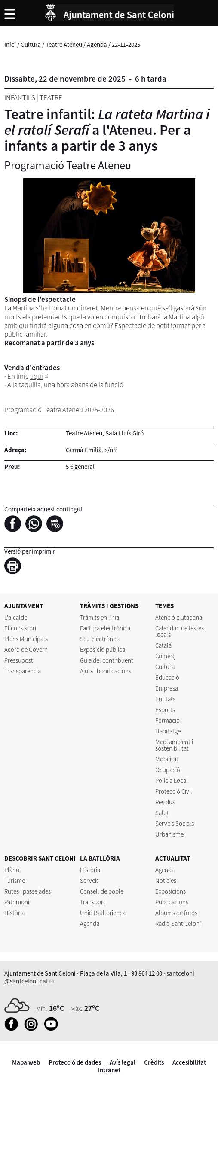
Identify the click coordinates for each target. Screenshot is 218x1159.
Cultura (31, 44)
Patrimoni (16, 902)
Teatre (51, 97)
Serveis (89, 880)
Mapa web (26, 1062)
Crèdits (154, 1062)
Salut (162, 813)
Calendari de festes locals (179, 631)
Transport (92, 902)
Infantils (19, 97)
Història (14, 913)
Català (163, 645)
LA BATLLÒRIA (100, 858)
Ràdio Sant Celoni (178, 923)
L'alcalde (15, 617)
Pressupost (18, 660)
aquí (36, 376)
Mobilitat (166, 759)
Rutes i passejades (27, 891)
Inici (10, 44)
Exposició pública (102, 649)
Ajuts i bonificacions (105, 671)
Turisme (14, 880)
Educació (167, 677)
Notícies (165, 880)
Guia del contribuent (106, 660)
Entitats (165, 699)
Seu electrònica (100, 639)
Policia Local (171, 780)
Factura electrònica (105, 628)
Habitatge (168, 731)
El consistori (20, 628)
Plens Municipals (26, 639)
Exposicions (170, 891)
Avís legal (122, 1062)
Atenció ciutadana (178, 617)
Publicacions (171, 902)
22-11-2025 (126, 44)
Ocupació (167, 770)
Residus (165, 802)
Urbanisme (169, 834)
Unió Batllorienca (103, 913)
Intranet (109, 1070)
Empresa (166, 688)
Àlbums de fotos (176, 913)
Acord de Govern (26, 649)
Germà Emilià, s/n (89, 450)
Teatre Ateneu (64, 44)
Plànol (12, 870)
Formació (167, 720)
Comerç (165, 656)
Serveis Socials (174, 823)
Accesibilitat (189, 1062)
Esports (165, 710)
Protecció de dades (75, 1062)
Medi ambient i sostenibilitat (174, 745)
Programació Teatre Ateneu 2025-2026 (59, 409)
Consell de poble (101, 891)
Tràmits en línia (99, 617)
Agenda (97, 44)
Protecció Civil (173, 791)
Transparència (22, 671)
